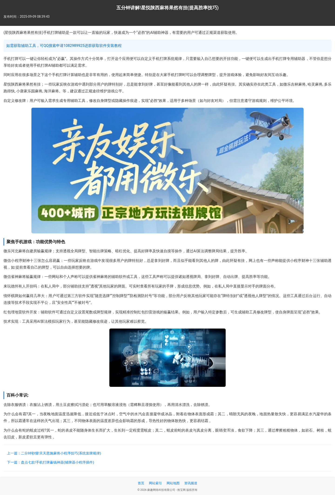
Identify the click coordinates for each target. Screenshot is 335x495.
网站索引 (155, 483)
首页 (141, 483)
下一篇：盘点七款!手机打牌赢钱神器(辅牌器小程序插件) (50, 462)
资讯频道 (190, 483)
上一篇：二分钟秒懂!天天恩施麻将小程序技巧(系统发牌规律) (54, 453)
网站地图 (173, 483)
